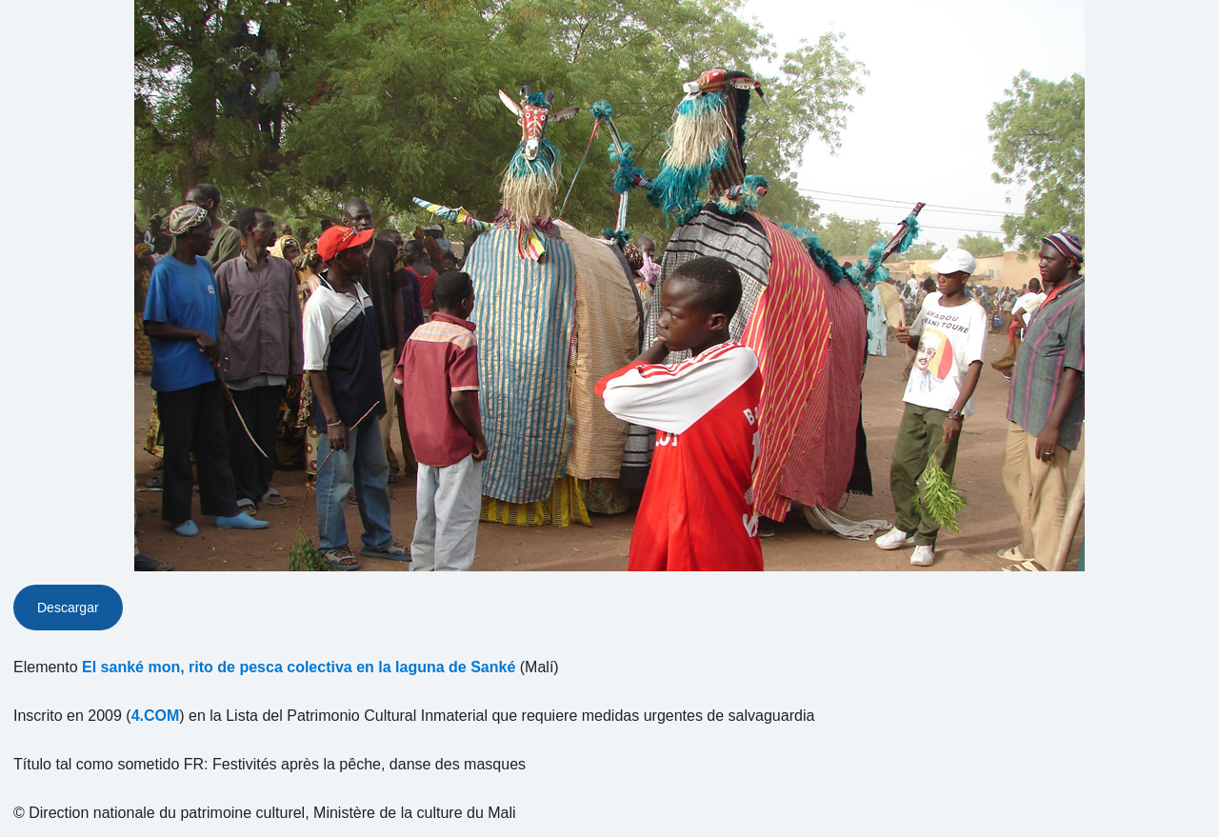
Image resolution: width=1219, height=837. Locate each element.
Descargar (68, 607)
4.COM (155, 715)
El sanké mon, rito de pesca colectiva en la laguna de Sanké (298, 667)
